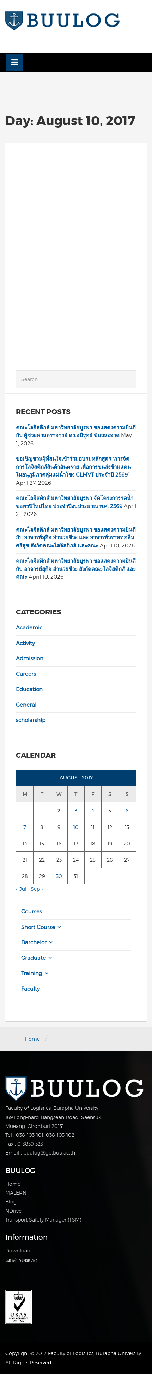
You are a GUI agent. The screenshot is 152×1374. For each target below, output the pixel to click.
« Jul (21, 889)
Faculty (30, 989)
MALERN (15, 1193)
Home (32, 1039)
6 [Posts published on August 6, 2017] (127, 810)
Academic (29, 627)
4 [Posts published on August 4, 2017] (92, 810)
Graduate (33, 958)
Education (29, 689)
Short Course (38, 927)
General (26, 705)
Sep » (37, 889)
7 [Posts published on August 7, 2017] (24, 827)
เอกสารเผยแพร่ (21, 1260)
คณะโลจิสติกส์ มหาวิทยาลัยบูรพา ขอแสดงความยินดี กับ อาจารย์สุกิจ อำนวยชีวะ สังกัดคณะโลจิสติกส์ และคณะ (76, 569)
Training (31, 973)
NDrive (13, 1211)
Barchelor (34, 942)
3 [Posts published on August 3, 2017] (76, 810)
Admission (29, 658)
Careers (26, 674)
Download (18, 1250)
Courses (31, 911)
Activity (25, 643)
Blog (11, 1201)
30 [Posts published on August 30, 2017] (59, 876)
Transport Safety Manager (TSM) (43, 1220)
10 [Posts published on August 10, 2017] (76, 827)
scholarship (30, 720)
